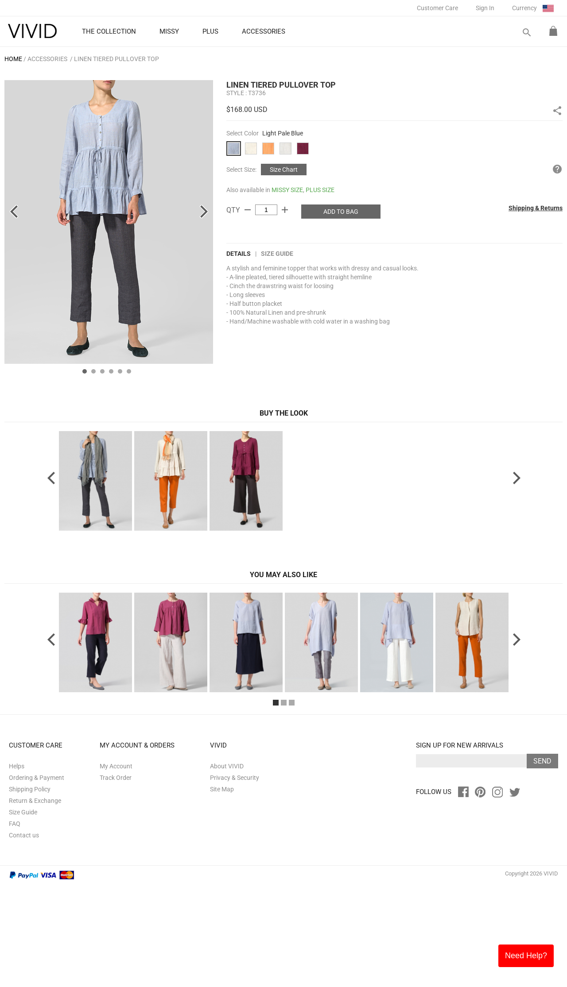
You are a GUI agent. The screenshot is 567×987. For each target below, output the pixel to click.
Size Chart (284, 169)
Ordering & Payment (36, 879)
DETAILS (238, 253)
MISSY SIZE (287, 189)
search (526, 32)
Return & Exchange (35, 902)
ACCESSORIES (47, 58)
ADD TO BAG (340, 211)
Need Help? (526, 955)
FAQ (14, 925)
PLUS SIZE (320, 189)
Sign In (485, 8)
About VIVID (227, 868)
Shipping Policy (29, 891)
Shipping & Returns (536, 208)
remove (247, 209)
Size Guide (277, 253)
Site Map (222, 891)
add (285, 209)
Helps (16, 868)
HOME (13, 58)
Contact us (24, 937)
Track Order (116, 879)
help (557, 169)
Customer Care (437, 8)
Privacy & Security (234, 879)
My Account (116, 868)
